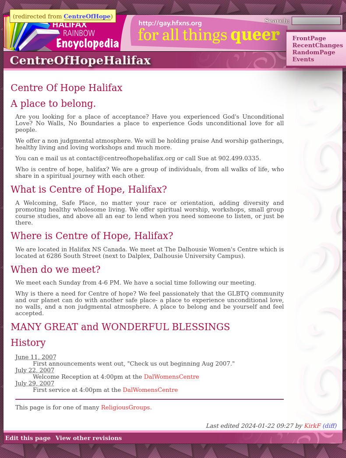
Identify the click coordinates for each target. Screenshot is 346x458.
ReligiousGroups (125, 407)
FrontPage (309, 38)
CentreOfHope (87, 16)
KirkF (312, 426)
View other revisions (89, 437)
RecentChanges (317, 45)
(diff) (329, 426)
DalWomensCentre (171, 376)
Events (303, 59)
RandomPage (313, 52)
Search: (277, 20)
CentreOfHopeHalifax (80, 60)
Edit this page (28, 437)
